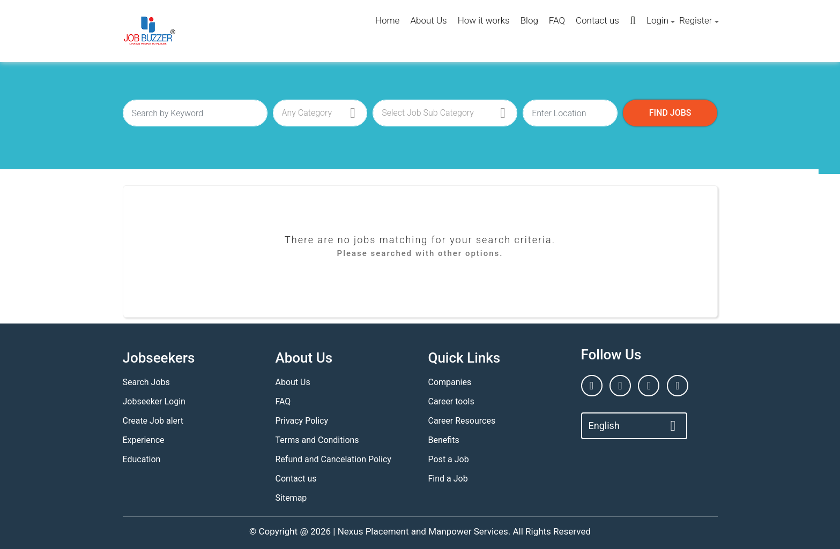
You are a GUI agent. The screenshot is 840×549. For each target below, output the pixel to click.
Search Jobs (146, 382)
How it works (484, 20)
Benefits (443, 440)
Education (142, 459)
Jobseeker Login (154, 401)
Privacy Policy (302, 421)
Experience (144, 440)
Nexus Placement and (382, 531)
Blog (529, 20)
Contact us (597, 20)
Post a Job (448, 459)
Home (387, 20)
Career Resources (462, 421)
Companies (450, 382)
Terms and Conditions (317, 440)
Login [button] (657, 20)
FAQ (557, 20)
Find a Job (448, 478)
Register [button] (695, 20)
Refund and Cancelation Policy (333, 459)
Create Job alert (153, 421)
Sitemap (291, 498)
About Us (428, 20)
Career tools (451, 401)
